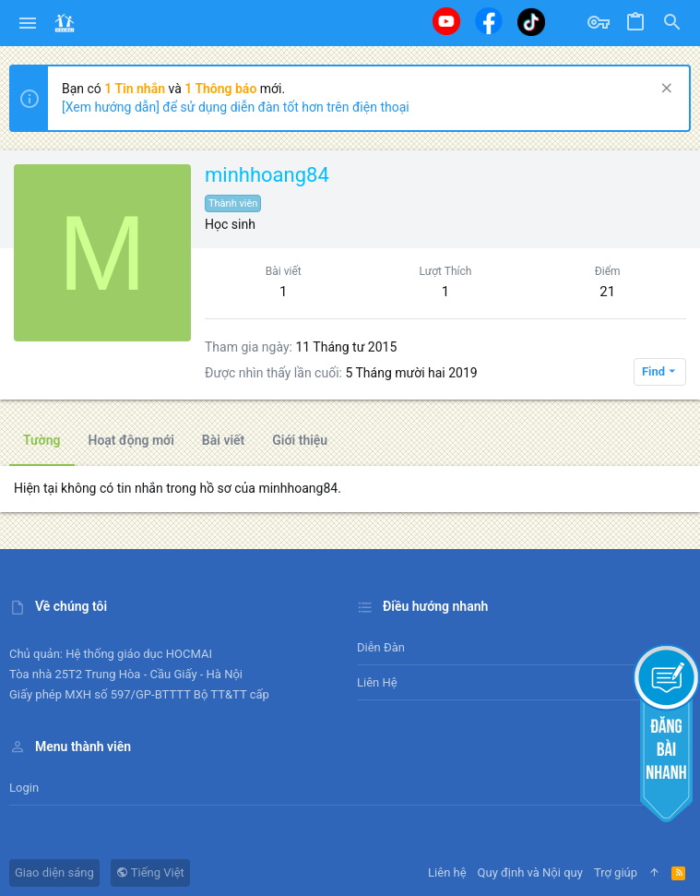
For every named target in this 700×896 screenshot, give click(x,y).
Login (24, 787)
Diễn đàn (381, 647)
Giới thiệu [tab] (299, 440)
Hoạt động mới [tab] (131, 440)
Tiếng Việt (150, 872)
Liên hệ (377, 682)
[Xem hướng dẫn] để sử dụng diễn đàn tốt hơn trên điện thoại (235, 107)
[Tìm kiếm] (672, 23)
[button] (28, 23)
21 (607, 291)
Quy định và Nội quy (530, 872)
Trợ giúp (615, 872)
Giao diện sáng (54, 872)
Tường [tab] (42, 440)
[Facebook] (489, 21)
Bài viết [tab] (223, 440)
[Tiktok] (531, 22)
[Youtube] (446, 21)
